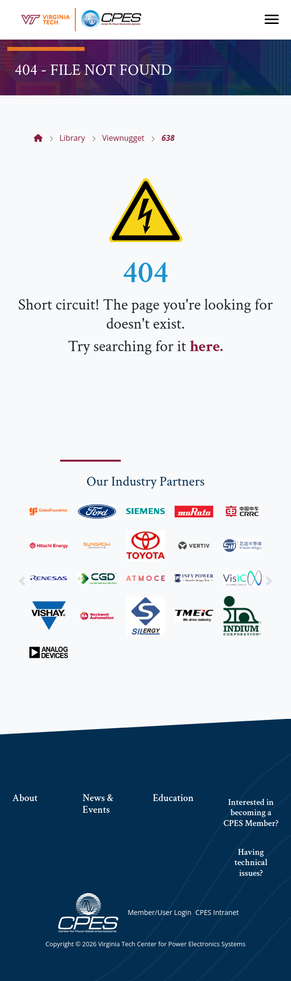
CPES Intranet (217, 912)
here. (206, 346)
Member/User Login (159, 912)
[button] (22, 581)
